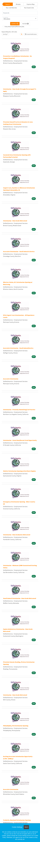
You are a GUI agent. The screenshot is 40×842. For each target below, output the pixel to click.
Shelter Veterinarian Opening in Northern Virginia (19, 471)
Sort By (5, 34)
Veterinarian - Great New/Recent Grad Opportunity (20, 440)
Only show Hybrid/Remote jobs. (14, 26)
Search (8, 4)
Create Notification (31, 34)
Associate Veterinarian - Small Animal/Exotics (18, 348)
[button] (25, 23)
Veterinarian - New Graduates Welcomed (16, 535)
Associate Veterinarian (10, 379)
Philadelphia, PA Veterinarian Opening (15, 726)
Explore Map (30, 4)
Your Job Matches (11, 8)
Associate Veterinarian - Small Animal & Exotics (19, 251)
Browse (18, 4)
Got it (26, 827)
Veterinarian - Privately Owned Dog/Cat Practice (19, 409)
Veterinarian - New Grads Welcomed (15, 221)
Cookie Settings (17, 827)
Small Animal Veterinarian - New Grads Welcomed (19, 598)
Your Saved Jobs (29, 8)
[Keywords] (20, 13)
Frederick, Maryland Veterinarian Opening (17, 820)
